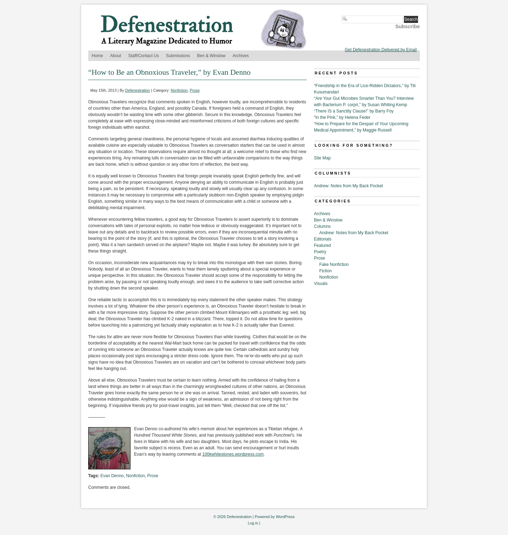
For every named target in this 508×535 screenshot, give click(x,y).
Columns (322, 226)
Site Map (322, 158)
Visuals (320, 283)
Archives (240, 55)
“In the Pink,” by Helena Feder (342, 117)
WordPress (285, 517)
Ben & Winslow (211, 55)
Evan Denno (111, 475)
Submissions (178, 55)
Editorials (322, 239)
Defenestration (137, 90)
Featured (322, 245)
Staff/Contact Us (143, 55)
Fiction (325, 270)
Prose (195, 90)
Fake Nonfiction (334, 264)
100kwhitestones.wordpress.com (233, 454)
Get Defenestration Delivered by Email (381, 49)
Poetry (320, 251)
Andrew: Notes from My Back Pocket (348, 185)
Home (97, 55)
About (115, 55)
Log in (253, 523)
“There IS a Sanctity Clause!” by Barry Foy (353, 111)
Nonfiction (179, 90)
